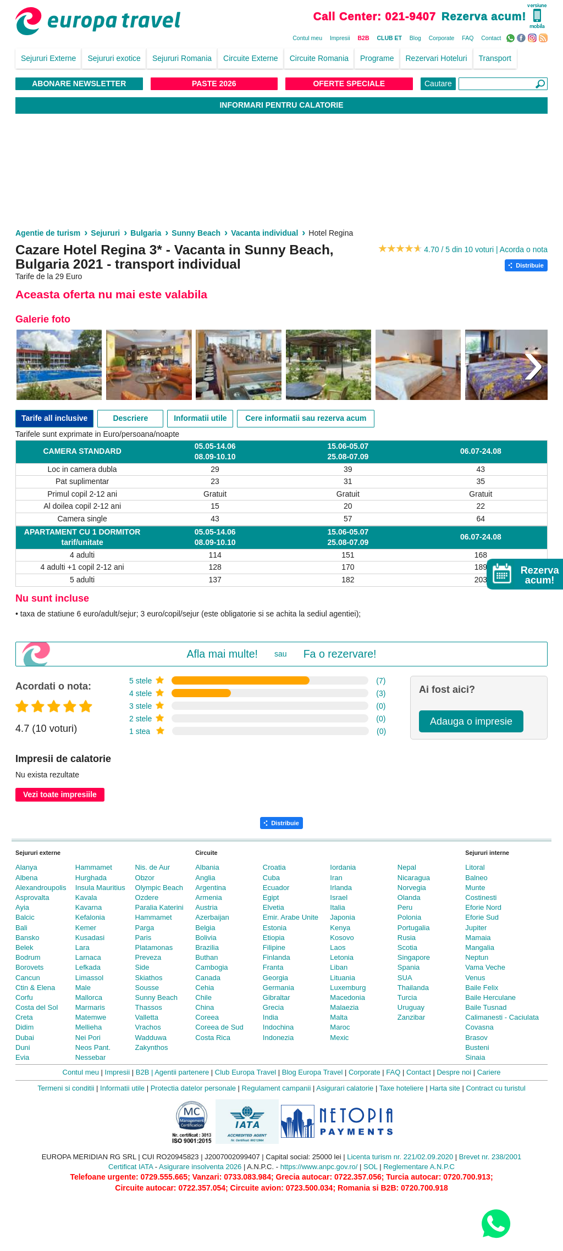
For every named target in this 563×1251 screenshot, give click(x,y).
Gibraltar (276, 997)
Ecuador (276, 887)
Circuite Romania (319, 58)
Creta (24, 1017)
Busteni (477, 1047)
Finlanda (276, 957)
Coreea (207, 1017)
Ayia (22, 907)
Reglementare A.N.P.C (419, 1167)
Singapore (414, 957)
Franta (273, 967)
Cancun (27, 978)
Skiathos (149, 978)
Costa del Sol (36, 1007)
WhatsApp (512, 37)
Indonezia (278, 1037)
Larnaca (88, 957)
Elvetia (273, 907)
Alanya (26, 867)
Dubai (24, 1037)
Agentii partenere (181, 1072)
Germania (278, 987)
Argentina (210, 887)
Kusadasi (89, 937)
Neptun (476, 957)
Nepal (407, 867)
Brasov (476, 1037)
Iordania (343, 867)
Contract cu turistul (495, 1088)
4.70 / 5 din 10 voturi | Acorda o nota (486, 249)
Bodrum (28, 957)
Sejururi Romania (182, 58)
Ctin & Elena (35, 987)
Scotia (407, 947)
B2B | (144, 1072)
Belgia (205, 928)
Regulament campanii (276, 1088)
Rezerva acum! (483, 16)
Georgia (275, 978)
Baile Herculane (490, 997)
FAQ (467, 38)
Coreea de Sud (219, 1027)
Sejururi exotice (114, 58)
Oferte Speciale (349, 83)
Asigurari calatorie (344, 1088)
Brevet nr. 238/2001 (490, 1157)
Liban (338, 967)
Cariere (489, 1072)
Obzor (144, 878)
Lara (82, 947)
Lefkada (88, 967)
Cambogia (211, 967)
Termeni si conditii (65, 1088)
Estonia (274, 928)
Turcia (407, 997)
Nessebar (90, 1057)
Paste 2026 (214, 83)
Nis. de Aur (152, 867)
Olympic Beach (159, 887)
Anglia (205, 878)
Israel (338, 897)
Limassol (89, 978)
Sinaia (475, 1057)
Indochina (278, 1027)
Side (142, 967)
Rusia (407, 937)
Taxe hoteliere (401, 1088)
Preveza (148, 957)
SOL (370, 1167)
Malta (338, 1017)
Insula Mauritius (100, 887)
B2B (363, 38)
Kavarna (88, 907)
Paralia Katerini (159, 907)
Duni (22, 1047)
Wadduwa (151, 1037)
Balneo (476, 878)
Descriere (130, 418)
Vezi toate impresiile (60, 794)
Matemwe (90, 1017)
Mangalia (479, 947)
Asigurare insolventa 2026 (200, 1167)
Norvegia (412, 887)
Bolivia (205, 937)
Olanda (409, 897)
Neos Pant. (93, 1047)
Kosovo (342, 937)
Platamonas (154, 947)
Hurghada (91, 878)
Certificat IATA (130, 1167)
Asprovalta (32, 897)
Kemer (85, 928)
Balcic (25, 917)
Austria (206, 907)
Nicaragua (414, 878)
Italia (337, 907)
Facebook (523, 37)
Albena (26, 878)
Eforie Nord (483, 907)
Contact (491, 38)
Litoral (474, 867)
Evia (22, 1057)
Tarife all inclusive (54, 418)
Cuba (271, 878)
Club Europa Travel (245, 1072)
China (204, 1007)
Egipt (271, 897)
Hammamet (93, 867)
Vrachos (148, 1027)
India (270, 1017)
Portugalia (414, 928)
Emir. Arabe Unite (290, 917)
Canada (207, 978)
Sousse (147, 987)
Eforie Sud (482, 917)
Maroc (340, 1027)
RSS (545, 37)
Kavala (86, 897)
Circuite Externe (250, 58)
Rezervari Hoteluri (436, 58)
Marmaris (90, 1007)
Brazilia (207, 947)
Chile (203, 997)
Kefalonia (90, 917)
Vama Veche (485, 967)
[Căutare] (503, 83)
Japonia (342, 917)
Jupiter (476, 928)
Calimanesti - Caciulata (502, 1017)
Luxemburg (348, 987)
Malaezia (344, 1007)
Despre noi (454, 1072)
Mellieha (88, 1027)
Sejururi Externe (48, 58)
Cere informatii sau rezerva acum (305, 418)
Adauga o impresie (471, 721)
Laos (337, 947)
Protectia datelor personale (193, 1088)
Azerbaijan (212, 917)
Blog (415, 38)
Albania (207, 867)
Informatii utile (200, 418)
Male (83, 987)
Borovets (29, 967)
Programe (377, 58)
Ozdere (147, 897)
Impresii (340, 38)
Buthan (206, 957)
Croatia (274, 867)
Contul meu (307, 38)
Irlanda (341, 887)
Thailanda (413, 987)
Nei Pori (88, 1037)
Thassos (148, 1007)
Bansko (27, 937)
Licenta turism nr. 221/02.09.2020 (400, 1157)
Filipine (274, 947)
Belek (24, 947)
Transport (495, 58)
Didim (24, 1027)
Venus (475, 978)
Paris (143, 937)
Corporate (442, 38)
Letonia (342, 957)
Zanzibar (412, 1017)
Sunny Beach (156, 997)
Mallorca (88, 997)
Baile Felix (481, 987)
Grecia (273, 1007)
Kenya (340, 928)
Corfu (24, 997)
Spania (409, 967)
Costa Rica (212, 1037)
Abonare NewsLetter (79, 83)
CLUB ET (389, 38)
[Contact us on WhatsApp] (496, 1223)
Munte (475, 887)
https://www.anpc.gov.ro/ (319, 1167)
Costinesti (480, 897)
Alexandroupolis (41, 887)
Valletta (146, 1017)
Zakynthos (151, 1047)
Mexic (339, 1037)
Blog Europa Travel (312, 1072)
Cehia (204, 987)
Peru (405, 907)
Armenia (208, 897)
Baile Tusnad (485, 1007)
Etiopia (274, 937)
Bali (21, 928)
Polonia (409, 917)
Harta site (444, 1088)
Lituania (342, 978)
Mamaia (477, 937)
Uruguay (411, 1007)
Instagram (534, 37)
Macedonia (347, 997)
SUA (405, 978)
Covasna (479, 1027)
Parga (144, 928)
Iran (336, 878)
